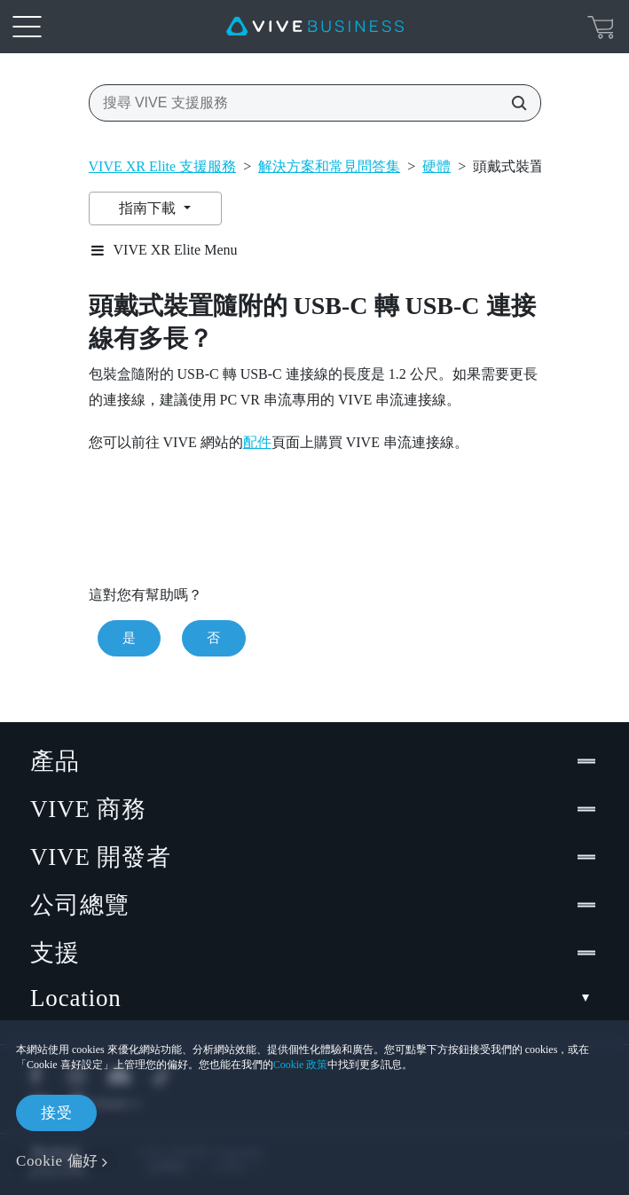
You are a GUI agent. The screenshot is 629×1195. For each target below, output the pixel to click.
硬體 (436, 166)
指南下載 (149, 208)
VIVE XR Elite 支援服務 (163, 166)
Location (314, 998)
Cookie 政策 (300, 1064)
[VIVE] (315, 26)
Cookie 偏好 (57, 1160)
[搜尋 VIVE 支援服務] (513, 103)
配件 (257, 442)
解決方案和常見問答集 (329, 166)
